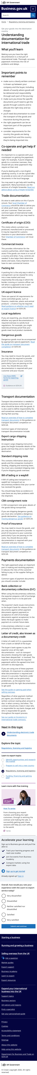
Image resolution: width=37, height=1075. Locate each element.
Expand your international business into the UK (14, 990)
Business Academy (9, 971)
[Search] (33, 15)
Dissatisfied (12, 901)
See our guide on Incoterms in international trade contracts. (14, 718)
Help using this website (11, 1049)
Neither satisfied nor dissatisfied (16, 908)
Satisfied (10, 914)
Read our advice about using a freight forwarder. (18, 188)
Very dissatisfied (14, 895)
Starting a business (10, 937)
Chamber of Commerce (15, 237)
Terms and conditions (10, 1035)
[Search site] (16, 15)
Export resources (8, 980)
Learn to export (7, 976)
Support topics (7, 996)
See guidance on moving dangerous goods (16, 517)
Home (3, 22)
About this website (9, 1045)
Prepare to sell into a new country (20, 766)
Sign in (21, 876)
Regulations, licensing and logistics (22, 22)
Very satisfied (13, 920)
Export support (7, 967)
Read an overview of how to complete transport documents (17, 418)
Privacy (4, 1022)
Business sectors (8, 1000)
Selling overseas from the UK (15, 953)
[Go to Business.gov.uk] (14, 8)
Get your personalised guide (13, 1014)
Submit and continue (19, 926)
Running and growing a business (17, 945)
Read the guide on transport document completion (18, 344)
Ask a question (11, 958)
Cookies (4, 1026)
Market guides (7, 962)
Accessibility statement (11, 1030)
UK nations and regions (11, 1005)
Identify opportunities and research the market (21, 760)
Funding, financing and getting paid (19, 777)
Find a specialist (8, 1009)
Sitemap (4, 1040)
